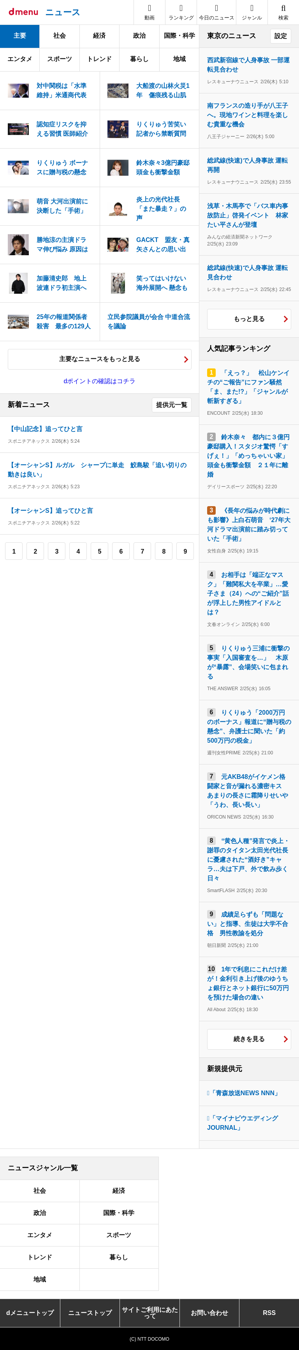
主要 (20, 35)
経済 (99, 35)
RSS (269, 1313)
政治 (139, 35)
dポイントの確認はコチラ (100, 381)
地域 (179, 59)
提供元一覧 (171, 404)
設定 (280, 36)
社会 (59, 35)
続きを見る (249, 1039)
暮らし (139, 59)
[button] (251, 12)
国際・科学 (179, 35)
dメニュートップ (30, 1313)
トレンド (99, 59)
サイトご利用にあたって (150, 1312)
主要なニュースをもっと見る (99, 359)
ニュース (63, 12)
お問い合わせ (209, 1313)
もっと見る (249, 319)
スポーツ (59, 59)
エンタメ (19, 59)
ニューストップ (90, 1313)
